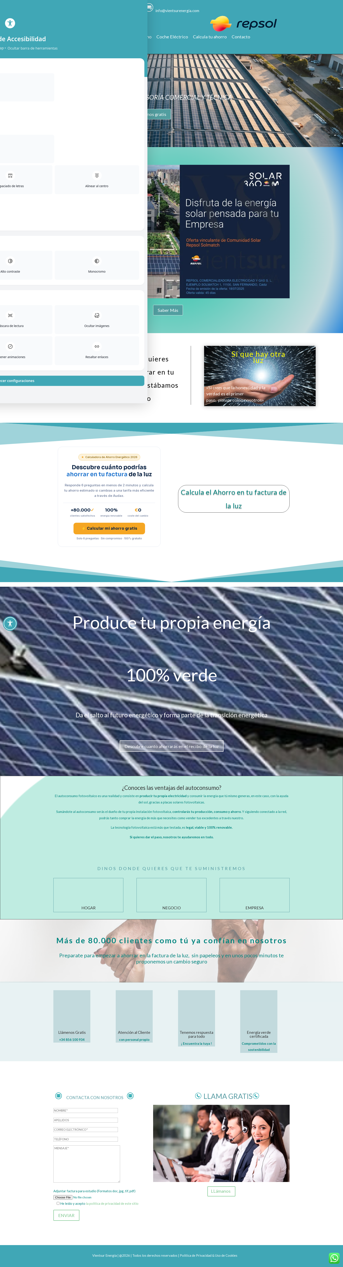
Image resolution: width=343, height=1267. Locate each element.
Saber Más (168, 310)
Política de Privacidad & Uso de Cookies (208, 1255)
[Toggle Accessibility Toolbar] (10, 623)
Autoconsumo (138, 37)
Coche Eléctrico (172, 37)
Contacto (241, 37)
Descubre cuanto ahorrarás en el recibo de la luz (171, 746)
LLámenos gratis (150, 114)
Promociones (106, 37)
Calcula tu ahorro (210, 37)
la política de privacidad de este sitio (112, 1203)
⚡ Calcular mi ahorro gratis (109, 528)
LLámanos (221, 1191)
